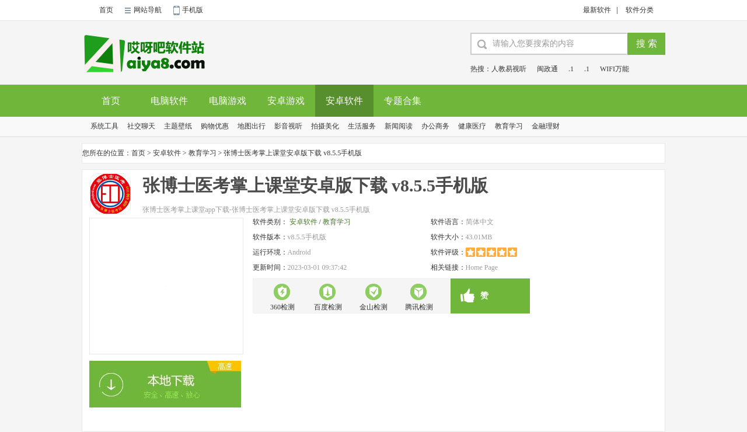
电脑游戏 (227, 101)
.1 (571, 69)
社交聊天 (141, 126)
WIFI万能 (614, 69)
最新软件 (597, 10)
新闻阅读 (399, 126)
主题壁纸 (178, 126)
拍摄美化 (325, 126)
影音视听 (288, 126)
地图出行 (252, 126)
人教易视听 (508, 69)
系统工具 (104, 126)
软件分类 (640, 10)
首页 (106, 10)
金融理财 (546, 126)
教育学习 (509, 126)
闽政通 (547, 69)
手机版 (192, 10)
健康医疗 (472, 126)
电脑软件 (169, 101)
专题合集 (402, 101)
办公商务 (435, 126)
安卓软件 (344, 101)
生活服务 (362, 126)
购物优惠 (215, 126)
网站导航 (148, 10)
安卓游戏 (286, 101)
